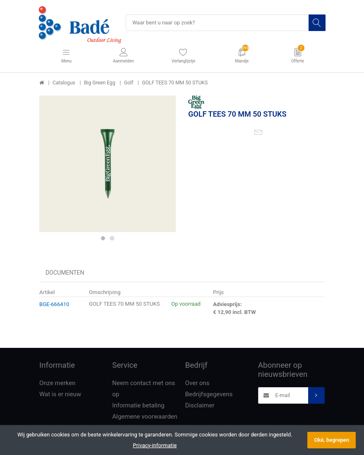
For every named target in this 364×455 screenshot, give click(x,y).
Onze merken (57, 383)
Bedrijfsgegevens (209, 394)
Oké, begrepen (331, 440)
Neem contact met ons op (143, 389)
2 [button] (112, 239)
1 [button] (103, 239)
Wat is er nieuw (60, 394)
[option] (107, 164)
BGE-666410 (54, 304)
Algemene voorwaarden (144, 417)
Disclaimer (200, 406)
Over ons (197, 383)
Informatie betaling (138, 406)
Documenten (65, 273)
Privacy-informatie (155, 445)
